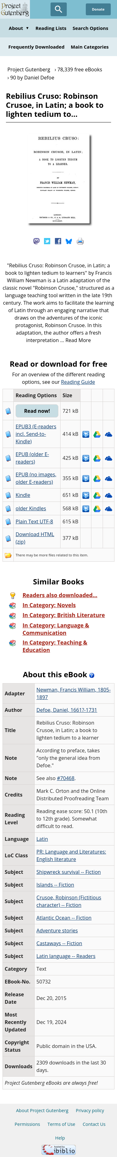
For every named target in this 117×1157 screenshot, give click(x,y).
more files (47, 555)
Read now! (37, 410)
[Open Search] (59, 9)
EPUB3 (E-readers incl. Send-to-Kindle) (36, 434)
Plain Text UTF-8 (34, 521)
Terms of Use (61, 1124)
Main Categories (90, 47)
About (19, 28)
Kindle (23, 495)
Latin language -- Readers (66, 956)
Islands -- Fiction (55, 884)
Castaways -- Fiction (59, 943)
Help (60, 1138)
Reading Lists (51, 28)
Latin (42, 839)
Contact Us (94, 1124)
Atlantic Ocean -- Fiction (64, 917)
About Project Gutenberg (42, 1110)
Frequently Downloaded (36, 47)
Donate (98, 9)
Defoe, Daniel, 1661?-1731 (67, 710)
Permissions (27, 1124)
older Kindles (31, 508)
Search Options (90, 28)
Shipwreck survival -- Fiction (69, 872)
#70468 (65, 778)
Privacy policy (90, 1110)
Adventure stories (57, 930)
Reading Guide (78, 382)
